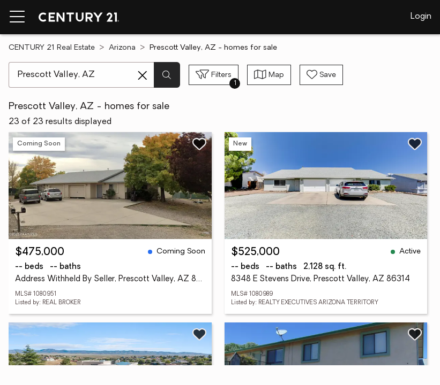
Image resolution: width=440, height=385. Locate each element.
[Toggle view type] (269, 75)
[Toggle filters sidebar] (213, 75)
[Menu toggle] (17, 17)
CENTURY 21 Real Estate (52, 48)
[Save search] (321, 75)
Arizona (122, 48)
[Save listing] (199, 143)
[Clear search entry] (142, 75)
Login (421, 16)
